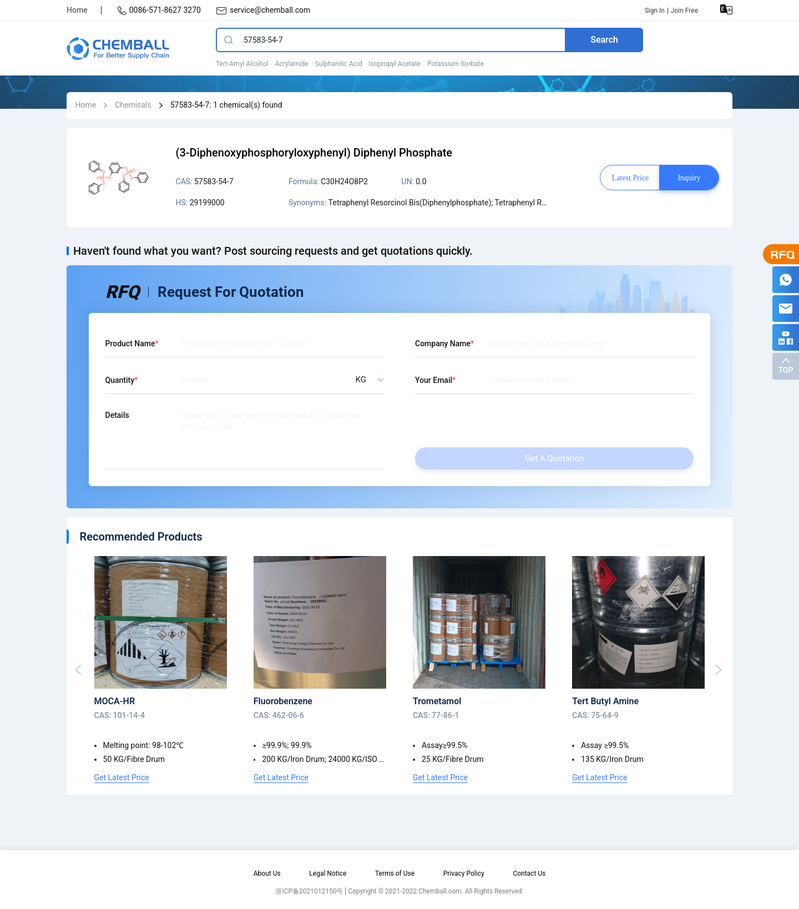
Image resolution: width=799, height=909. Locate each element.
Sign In (655, 10)
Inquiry (688, 178)
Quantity (120, 380)
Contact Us (529, 873)
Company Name (443, 343)
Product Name (130, 343)
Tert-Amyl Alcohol (242, 64)
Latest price (630, 178)
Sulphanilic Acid (338, 64)
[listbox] (366, 380)
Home (77, 10)
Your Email (433, 380)
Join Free (684, 10)
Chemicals (133, 104)
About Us (267, 873)
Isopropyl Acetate (395, 64)
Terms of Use (394, 873)
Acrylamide (292, 64)
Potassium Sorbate (455, 64)
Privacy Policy (463, 873)
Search (604, 39)
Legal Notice (327, 873)
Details (117, 415)
